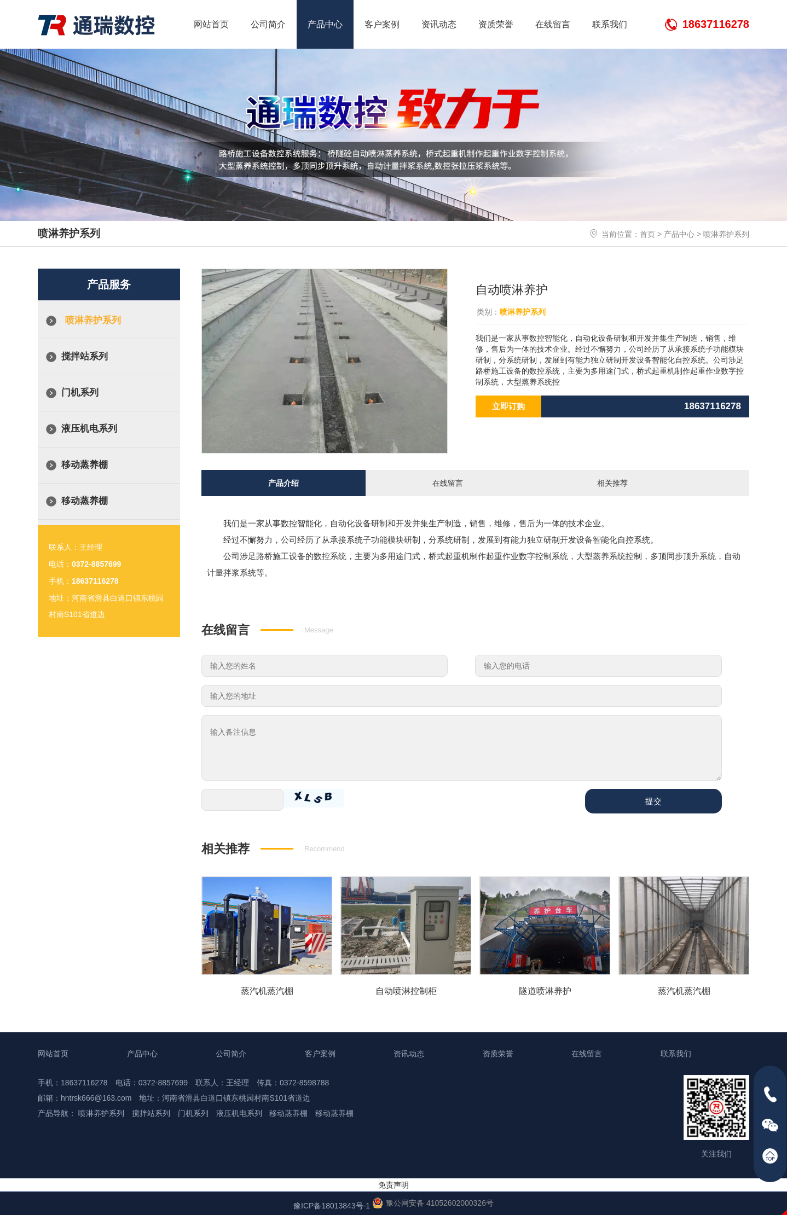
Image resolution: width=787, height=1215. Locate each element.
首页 (647, 234)
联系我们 (609, 24)
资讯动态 (438, 24)
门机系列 (80, 392)
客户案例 (382, 24)
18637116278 (715, 24)
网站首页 (211, 24)
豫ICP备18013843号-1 (331, 1204)
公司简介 (268, 24)
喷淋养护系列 (726, 234)
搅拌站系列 (84, 356)
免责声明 (393, 1183)
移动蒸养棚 (84, 465)
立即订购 (508, 406)
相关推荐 (612, 482)
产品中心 (325, 24)
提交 (653, 799)
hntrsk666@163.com (96, 1096)
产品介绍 (283, 482)
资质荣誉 (495, 24)
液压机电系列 (89, 428)
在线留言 (552, 24)
